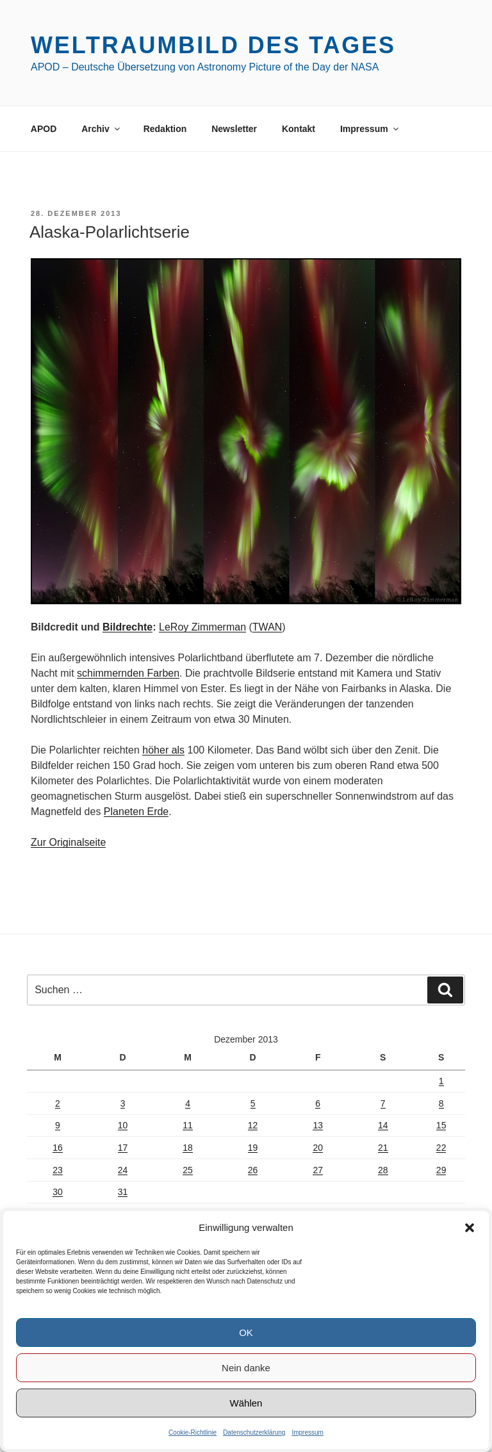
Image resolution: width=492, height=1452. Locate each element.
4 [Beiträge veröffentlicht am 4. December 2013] (187, 1103)
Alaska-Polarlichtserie (109, 232)
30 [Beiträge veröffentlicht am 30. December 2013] (58, 1192)
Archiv (101, 129)
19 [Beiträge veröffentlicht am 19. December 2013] (253, 1148)
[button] (469, 1227)
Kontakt (298, 129)
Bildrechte (127, 627)
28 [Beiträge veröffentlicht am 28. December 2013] (383, 1170)
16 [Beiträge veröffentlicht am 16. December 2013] (58, 1148)
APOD (43, 129)
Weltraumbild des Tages (213, 45)
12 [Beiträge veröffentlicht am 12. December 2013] (253, 1125)
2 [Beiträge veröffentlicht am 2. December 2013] (57, 1103)
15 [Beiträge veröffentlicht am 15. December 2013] (441, 1125)
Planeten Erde (136, 811)
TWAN (267, 627)
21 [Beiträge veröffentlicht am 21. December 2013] (383, 1148)
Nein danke (246, 1367)
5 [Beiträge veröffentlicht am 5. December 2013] (253, 1103)
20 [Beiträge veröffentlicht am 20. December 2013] (318, 1148)
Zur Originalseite (68, 842)
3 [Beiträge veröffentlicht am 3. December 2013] (123, 1103)
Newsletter (234, 129)
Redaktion (165, 129)
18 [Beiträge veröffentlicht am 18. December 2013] (188, 1148)
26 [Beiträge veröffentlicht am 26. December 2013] (253, 1170)
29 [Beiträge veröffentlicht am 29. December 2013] (441, 1170)
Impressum (307, 1432)
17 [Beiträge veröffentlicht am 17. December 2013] (123, 1148)
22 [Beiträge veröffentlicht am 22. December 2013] (441, 1148)
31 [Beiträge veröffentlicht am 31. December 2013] (123, 1192)
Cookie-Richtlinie (192, 1432)
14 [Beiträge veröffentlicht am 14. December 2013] (383, 1125)
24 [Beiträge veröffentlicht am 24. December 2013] (123, 1170)
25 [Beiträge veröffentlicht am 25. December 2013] (188, 1170)
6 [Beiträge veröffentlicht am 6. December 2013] (317, 1103)
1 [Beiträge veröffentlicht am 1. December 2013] (441, 1081)
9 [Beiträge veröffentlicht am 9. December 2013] (57, 1125)
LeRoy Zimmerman (202, 627)
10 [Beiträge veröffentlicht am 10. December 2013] (123, 1125)
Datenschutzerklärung (254, 1432)
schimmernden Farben (128, 673)
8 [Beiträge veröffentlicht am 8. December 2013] (441, 1103)
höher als (163, 750)
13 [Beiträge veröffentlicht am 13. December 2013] (318, 1125)
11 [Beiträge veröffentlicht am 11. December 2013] (188, 1125)
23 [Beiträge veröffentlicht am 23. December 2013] (58, 1170)
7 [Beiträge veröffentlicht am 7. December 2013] (383, 1103)
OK (246, 1332)
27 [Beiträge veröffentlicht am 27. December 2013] (318, 1170)
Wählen (246, 1403)
